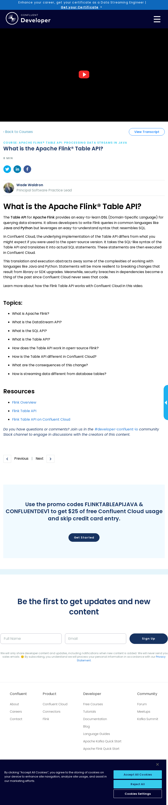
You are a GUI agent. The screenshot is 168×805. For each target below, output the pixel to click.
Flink (46, 719)
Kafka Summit (147, 719)
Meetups (143, 711)
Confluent (18, 693)
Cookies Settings (138, 794)
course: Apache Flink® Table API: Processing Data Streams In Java (65, 142)
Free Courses (93, 704)
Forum (142, 704)
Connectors (51, 711)
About (14, 704)
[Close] (157, 764)
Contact (16, 719)
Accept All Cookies (138, 774)
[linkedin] (17, 170)
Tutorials (89, 711)
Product (49, 693)
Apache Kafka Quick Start (102, 741)
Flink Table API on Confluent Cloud (41, 419)
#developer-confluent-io (116, 429)
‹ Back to (18, 131)
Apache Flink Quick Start (101, 749)
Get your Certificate (79, 7)
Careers (16, 711)
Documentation (95, 719)
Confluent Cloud (55, 704)
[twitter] (7, 170)
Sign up (148, 638)
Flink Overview (24, 402)
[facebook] (27, 170)
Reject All (138, 784)
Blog (86, 726)
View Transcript (146, 132)
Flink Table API (24, 410)
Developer (92, 693)
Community (147, 693)
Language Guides (96, 734)
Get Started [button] (84, 537)
